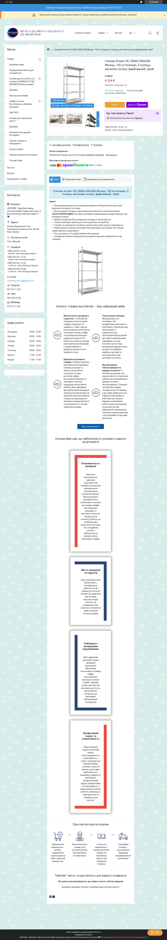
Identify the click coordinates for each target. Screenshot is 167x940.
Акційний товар (16, 64)
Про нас (118, 33)
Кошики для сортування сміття (20, 119)
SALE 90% (13, 112)
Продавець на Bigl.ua (83, 935)
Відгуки (10, 173)
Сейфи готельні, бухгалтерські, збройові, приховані (20, 104)
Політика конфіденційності (137, 937)
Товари (101, 33)
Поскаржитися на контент (113, 937)
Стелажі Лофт (15, 160)
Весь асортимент (91, 426)
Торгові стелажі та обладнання (18, 142)
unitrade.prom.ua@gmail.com (20, 281)
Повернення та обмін (17, 179)
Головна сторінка (83, 33)
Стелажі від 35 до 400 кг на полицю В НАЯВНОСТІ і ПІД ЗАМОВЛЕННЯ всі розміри (22, 81)
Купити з (137, 104)
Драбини (13, 90)
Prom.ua (97, 932)
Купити (115, 105)
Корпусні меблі (16, 149)
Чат (155, 932)
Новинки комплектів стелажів (23, 155)
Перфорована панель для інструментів (21, 71)
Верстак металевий (18, 95)
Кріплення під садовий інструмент (20, 133)
